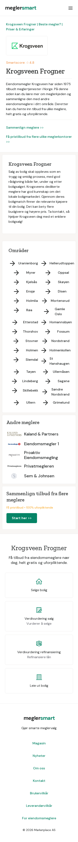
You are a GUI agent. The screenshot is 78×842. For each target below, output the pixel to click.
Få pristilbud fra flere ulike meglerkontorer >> (39, 139)
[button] (70, 8)
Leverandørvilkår (39, 805)
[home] (20, 7)
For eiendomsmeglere (39, 818)
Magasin (39, 743)
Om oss (39, 768)
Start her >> (22, 518)
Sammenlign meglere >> (25, 127)
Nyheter (39, 756)
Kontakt (39, 781)
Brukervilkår (39, 793)
